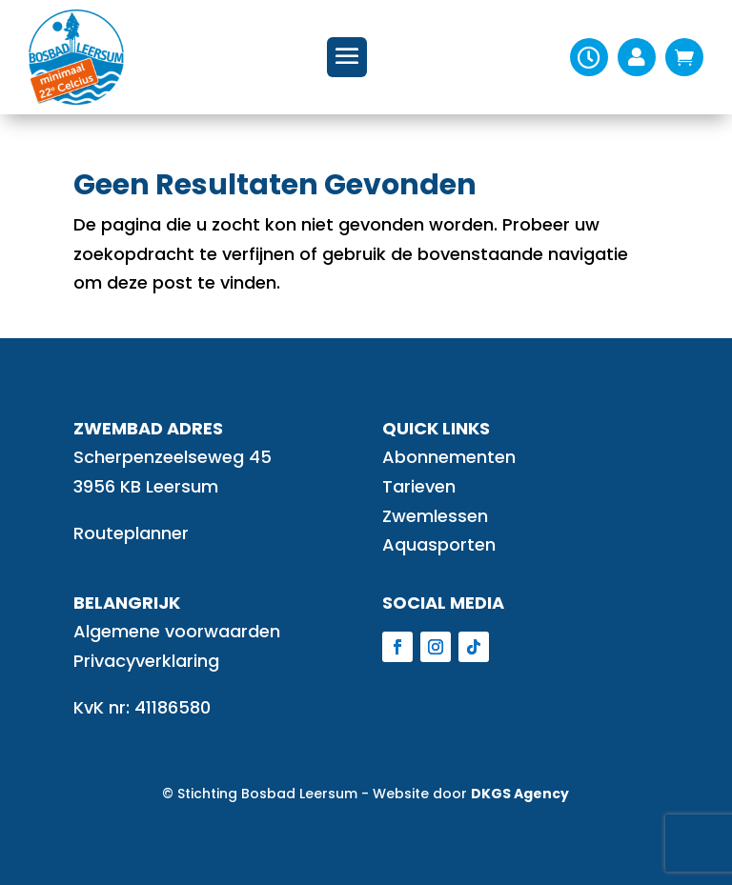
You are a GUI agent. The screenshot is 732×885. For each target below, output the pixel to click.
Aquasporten (439, 544)
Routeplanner (131, 533)
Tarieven (419, 486)
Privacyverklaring (146, 661)
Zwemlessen (435, 516)
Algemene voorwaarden (176, 631)
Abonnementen (449, 457)
